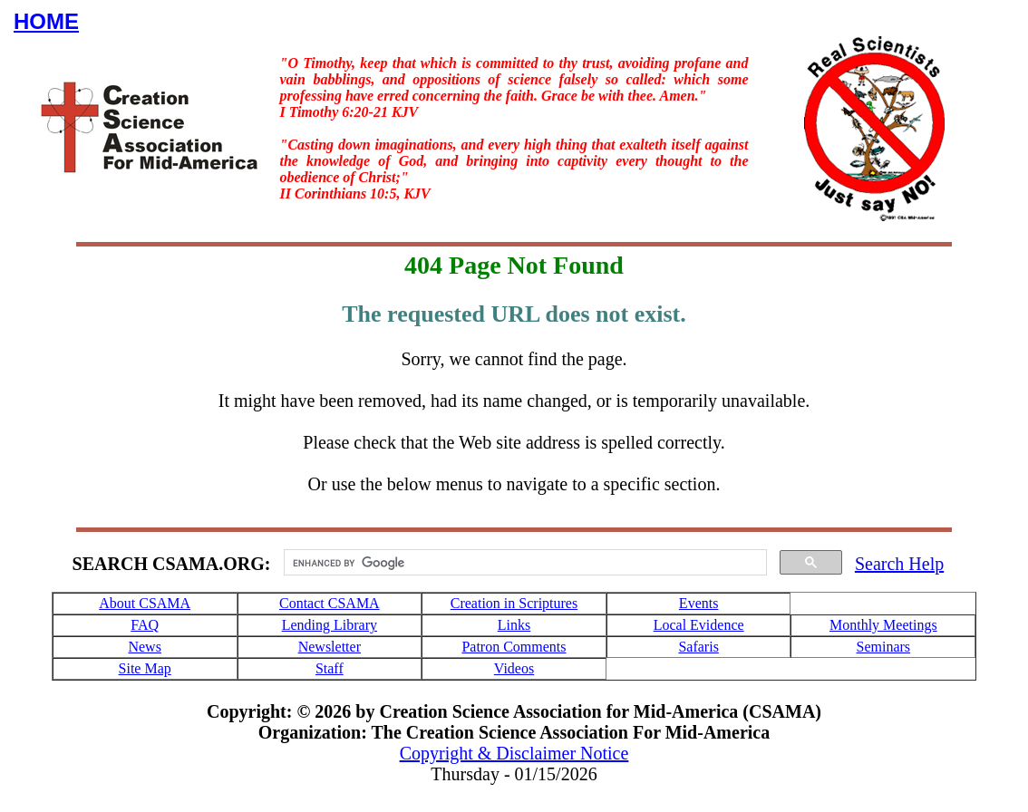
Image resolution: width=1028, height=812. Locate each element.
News (144, 646)
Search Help (899, 564)
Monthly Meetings (883, 625)
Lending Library (329, 625)
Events (699, 603)
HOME (46, 21)
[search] (523, 563)
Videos (514, 668)
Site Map (145, 668)
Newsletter (329, 646)
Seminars (884, 646)
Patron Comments (513, 646)
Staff (329, 668)
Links (514, 625)
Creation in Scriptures (514, 603)
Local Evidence (699, 625)
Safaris (698, 646)
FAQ (145, 625)
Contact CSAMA (329, 603)
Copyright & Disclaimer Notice (514, 753)
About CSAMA (144, 603)
